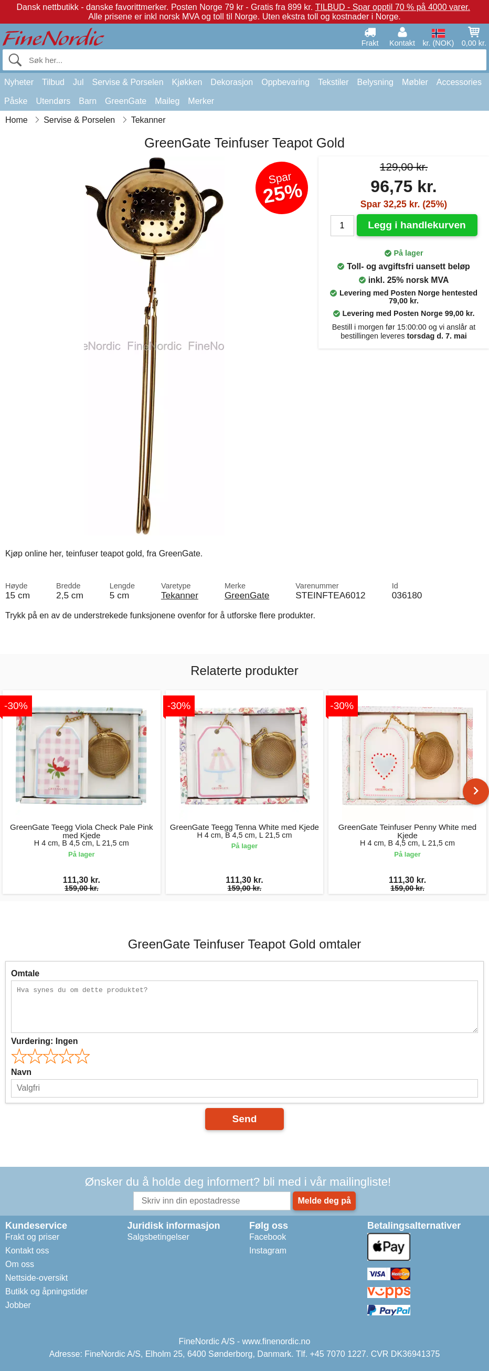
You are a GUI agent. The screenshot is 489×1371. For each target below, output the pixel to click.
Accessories (459, 82)
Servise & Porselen (127, 82)
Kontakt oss (27, 1250)
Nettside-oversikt (36, 1277)
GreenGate (125, 101)
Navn (21, 1072)
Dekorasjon (231, 82)
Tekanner (179, 595)
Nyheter (19, 82)
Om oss (19, 1264)
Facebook (267, 1236)
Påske (15, 101)
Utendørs (53, 101)
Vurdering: (44, 1041)
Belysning (375, 82)
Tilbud (53, 82)
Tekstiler (333, 82)
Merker (201, 101)
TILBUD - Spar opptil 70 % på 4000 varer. (392, 7)
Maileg (167, 101)
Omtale (25, 973)
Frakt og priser (32, 1236)
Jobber (18, 1305)
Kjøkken (187, 82)
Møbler (415, 82)
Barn (88, 101)
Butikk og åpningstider (46, 1291)
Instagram (267, 1250)
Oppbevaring (285, 82)
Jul (78, 82)
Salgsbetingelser (158, 1236)
